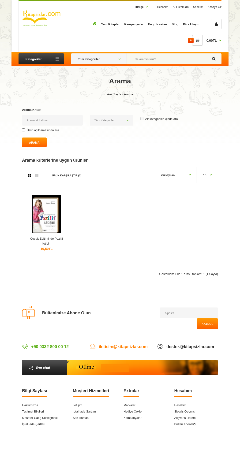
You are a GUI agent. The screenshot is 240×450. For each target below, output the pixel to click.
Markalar (129, 405)
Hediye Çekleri (133, 411)
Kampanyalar (133, 418)
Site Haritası (81, 418)
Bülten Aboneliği (185, 424)
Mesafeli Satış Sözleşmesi (40, 418)
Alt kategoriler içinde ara (159, 119)
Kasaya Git (214, 7)
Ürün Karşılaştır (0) (66, 175)
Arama (128, 94)
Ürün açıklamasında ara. (41, 130)
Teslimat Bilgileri (33, 411)
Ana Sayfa (114, 94)
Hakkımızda (30, 405)
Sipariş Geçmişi (184, 411)
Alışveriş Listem (185, 418)
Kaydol (207, 324)
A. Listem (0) (181, 7)
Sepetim (198, 7)
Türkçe (138, 7)
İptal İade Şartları (33, 424)
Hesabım (162, 7)
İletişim (77, 405)
